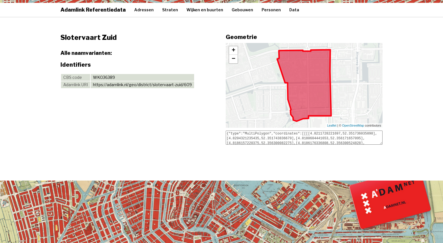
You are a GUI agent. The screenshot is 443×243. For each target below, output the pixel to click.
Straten (170, 9)
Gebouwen (242, 9)
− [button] (233, 59)
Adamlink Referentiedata (93, 10)
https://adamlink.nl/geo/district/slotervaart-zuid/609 (142, 84)
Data (294, 9)
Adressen (144, 9)
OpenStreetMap (353, 125)
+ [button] (233, 50)
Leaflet (331, 125)
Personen (271, 9)
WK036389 (104, 77)
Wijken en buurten (204, 9)
